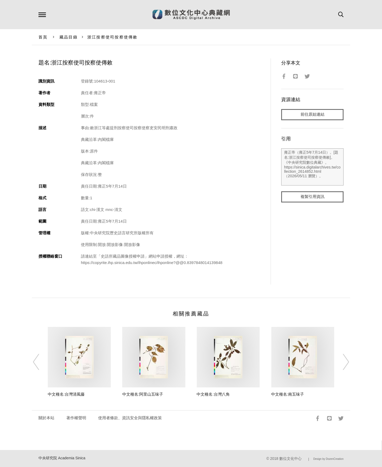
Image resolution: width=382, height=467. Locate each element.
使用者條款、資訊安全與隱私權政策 (130, 418)
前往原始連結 (312, 114)
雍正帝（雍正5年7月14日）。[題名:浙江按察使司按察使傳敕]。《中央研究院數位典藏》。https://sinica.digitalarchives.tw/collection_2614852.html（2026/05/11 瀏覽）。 (312, 166)
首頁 (43, 37)
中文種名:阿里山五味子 (142, 394)
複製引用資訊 (312, 196)
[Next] (341, 362)
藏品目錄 (68, 37)
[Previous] (41, 362)
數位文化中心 (290, 459)
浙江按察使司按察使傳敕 (112, 37)
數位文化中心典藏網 (191, 15)
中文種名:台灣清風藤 (66, 394)
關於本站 (46, 418)
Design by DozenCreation (328, 458)
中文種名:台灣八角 (213, 394)
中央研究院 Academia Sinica (61, 458)
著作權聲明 (76, 418)
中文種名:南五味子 (287, 394)
